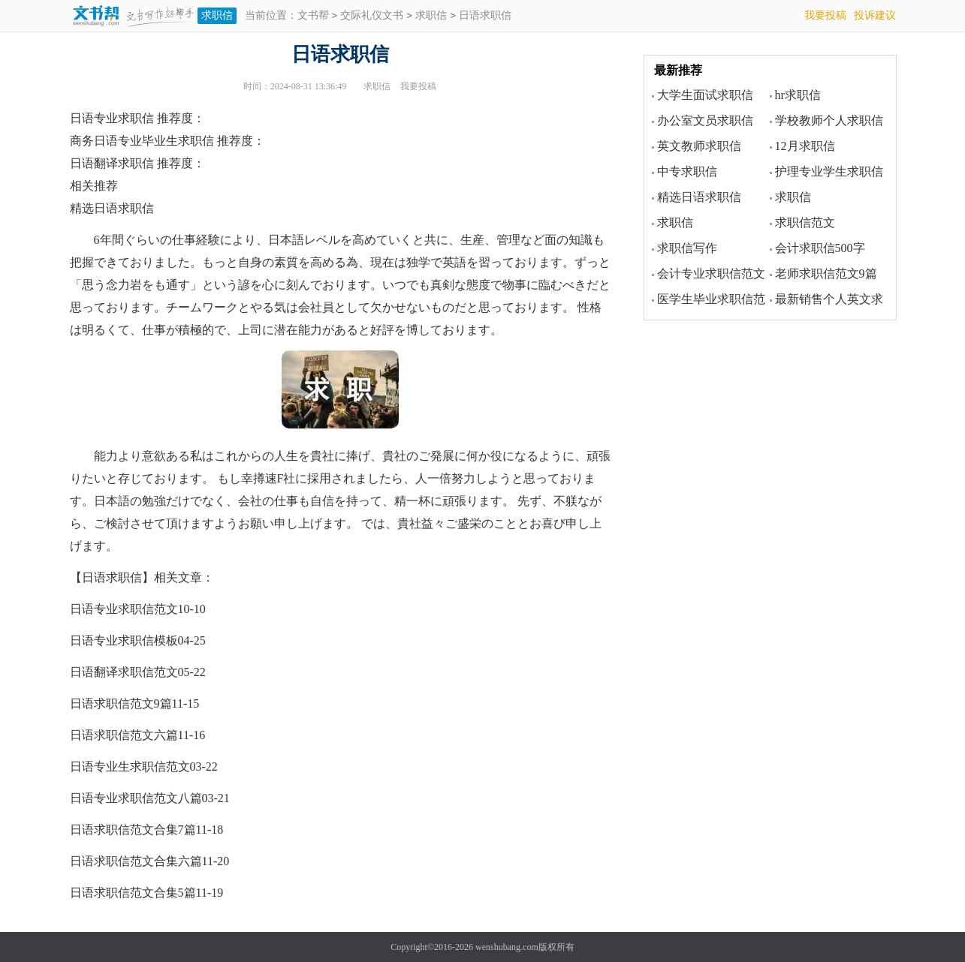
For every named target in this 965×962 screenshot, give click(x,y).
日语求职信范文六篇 (124, 735)
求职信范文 (805, 222)
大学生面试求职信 (705, 95)
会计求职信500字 (820, 248)
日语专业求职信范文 (124, 609)
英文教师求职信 (699, 146)
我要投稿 (825, 15)
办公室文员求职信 (705, 120)
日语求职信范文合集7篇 (133, 829)
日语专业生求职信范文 (130, 766)
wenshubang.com (506, 947)
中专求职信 (687, 171)
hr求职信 (798, 95)
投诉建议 (875, 15)
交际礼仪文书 (371, 16)
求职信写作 (687, 248)
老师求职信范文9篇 (826, 273)
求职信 (217, 15)
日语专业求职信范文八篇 (136, 798)
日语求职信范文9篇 (121, 703)
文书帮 (313, 16)
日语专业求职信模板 (124, 640)
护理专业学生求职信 (829, 171)
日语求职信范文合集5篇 (133, 892)
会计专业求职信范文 (711, 273)
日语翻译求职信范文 (124, 672)
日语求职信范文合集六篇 (136, 861)
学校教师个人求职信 (829, 120)
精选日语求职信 (699, 197)
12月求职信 (805, 146)
